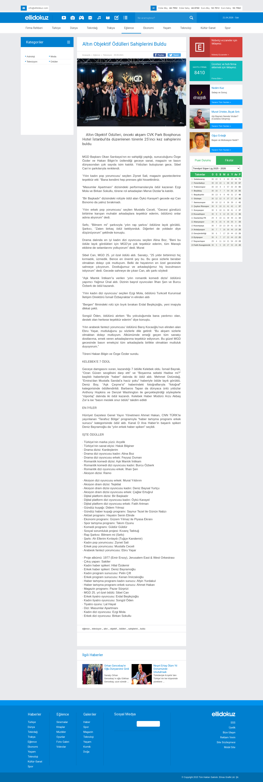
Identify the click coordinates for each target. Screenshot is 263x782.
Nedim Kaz (218, 88)
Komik (87, 746)
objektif (113, 629)
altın (106, 629)
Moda (52, 56)
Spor (228, 28)
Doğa (86, 751)
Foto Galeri (62, 741)
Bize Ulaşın (229, 732)
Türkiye (56, 28)
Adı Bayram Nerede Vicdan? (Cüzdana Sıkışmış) (225, 117)
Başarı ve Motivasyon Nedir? (225, 140)
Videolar (61, 746)
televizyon (96, 629)
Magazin (88, 732)
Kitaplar (60, 727)
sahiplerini (133, 629)
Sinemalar (62, 722)
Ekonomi (148, 28)
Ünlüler (53, 61)
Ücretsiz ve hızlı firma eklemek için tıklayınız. (224, 66)
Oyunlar (60, 736)
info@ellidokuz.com (34, 8)
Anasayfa (86, 55)
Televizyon (31, 61)
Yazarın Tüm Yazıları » (221, 102)
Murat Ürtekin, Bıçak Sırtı (225, 111)
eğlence (86, 629)
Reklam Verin (227, 737)
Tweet (176, 55)
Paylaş (161, 55)
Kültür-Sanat (208, 28)
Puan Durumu (203, 160)
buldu (142, 629)
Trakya (111, 28)
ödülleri (122, 629)
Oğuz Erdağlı (219, 135)
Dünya (74, 28)
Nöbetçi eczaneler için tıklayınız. (224, 42)
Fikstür (229, 160)
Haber (86, 722)
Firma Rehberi (34, 28)
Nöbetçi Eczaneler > (220, 55)
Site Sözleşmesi (226, 742)
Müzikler (61, 732)
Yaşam (167, 28)
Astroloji (30, 56)
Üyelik (232, 727)
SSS (233, 722)
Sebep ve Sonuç (219, 92)
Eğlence (129, 28)
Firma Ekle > (217, 78)
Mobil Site (229, 747)
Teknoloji (185, 28)
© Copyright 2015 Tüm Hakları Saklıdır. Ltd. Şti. (210, 777)
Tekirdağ (92, 28)
